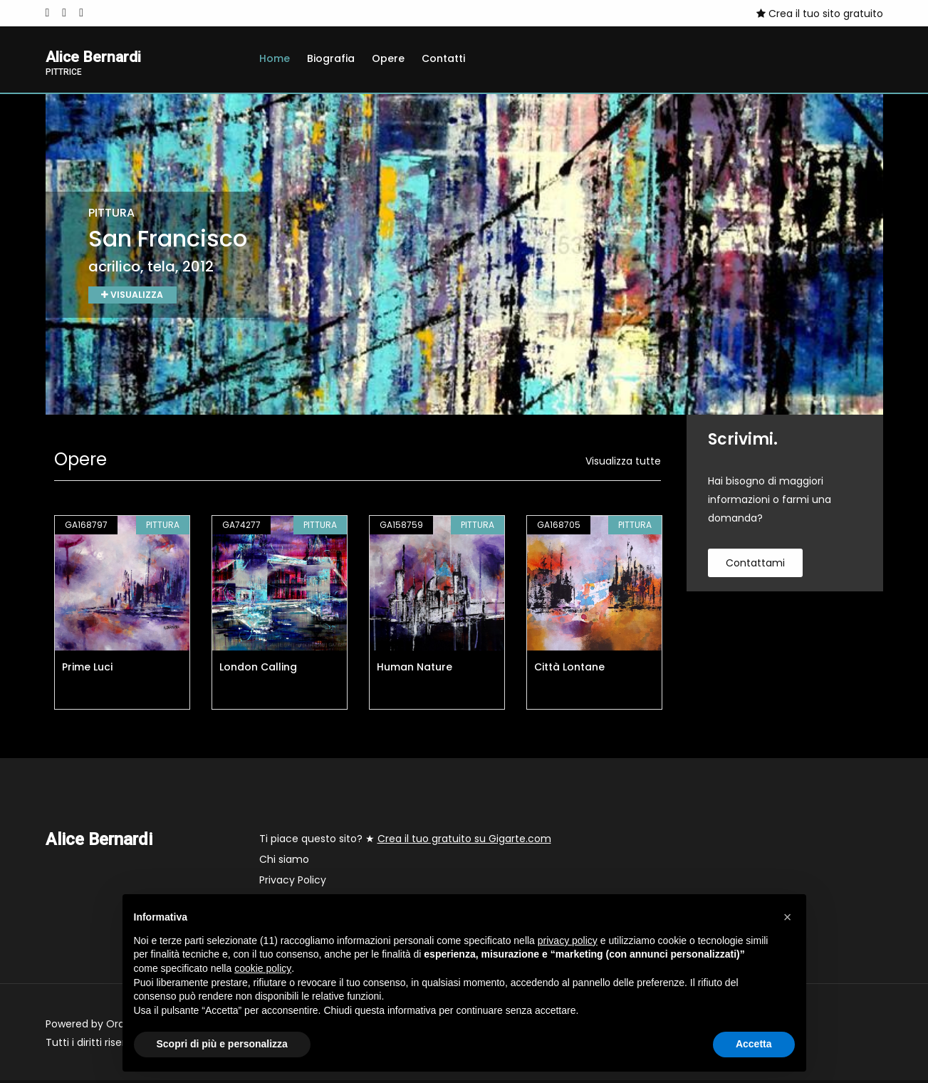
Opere (388, 58)
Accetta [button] (754, 1044)
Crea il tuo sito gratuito (819, 13)
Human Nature (414, 670)
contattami (755, 566)
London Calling (258, 670)
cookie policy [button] (262, 968)
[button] (787, 917)
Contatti (443, 58)
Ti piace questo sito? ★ (405, 841)
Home (274, 58)
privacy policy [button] (568, 940)
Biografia (331, 58)
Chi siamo (284, 862)
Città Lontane (569, 670)
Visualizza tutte (623, 464)
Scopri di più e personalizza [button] (222, 1044)
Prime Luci (87, 670)
